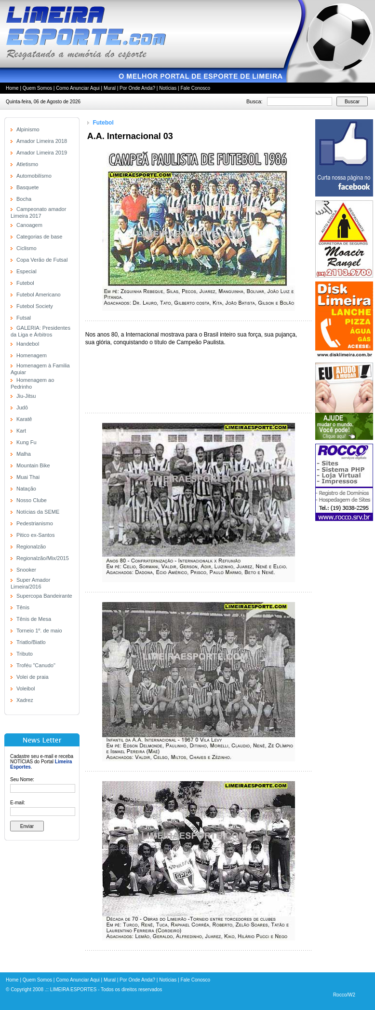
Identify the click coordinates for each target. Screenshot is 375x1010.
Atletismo (27, 164)
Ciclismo (26, 248)
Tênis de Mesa (33, 619)
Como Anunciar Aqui (78, 88)
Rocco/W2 (344, 994)
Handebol (27, 344)
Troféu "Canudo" (35, 665)
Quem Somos (37, 88)
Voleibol (25, 688)
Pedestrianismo (34, 523)
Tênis (22, 607)
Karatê (24, 419)
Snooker (26, 570)
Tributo (24, 654)
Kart (21, 431)
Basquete (27, 187)
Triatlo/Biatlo (31, 642)
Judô (22, 407)
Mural (110, 88)
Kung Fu (26, 442)
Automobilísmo (34, 176)
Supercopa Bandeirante (44, 596)
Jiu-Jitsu (26, 396)
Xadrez (24, 700)
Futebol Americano (38, 294)
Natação (26, 488)
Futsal (23, 318)
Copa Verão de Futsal (41, 260)
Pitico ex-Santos (35, 535)
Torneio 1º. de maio (39, 630)
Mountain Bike (33, 465)
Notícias (167, 88)
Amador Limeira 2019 (41, 152)
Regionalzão (31, 546)
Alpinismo (28, 129)
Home (12, 88)
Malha (23, 454)
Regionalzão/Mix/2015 (42, 558)
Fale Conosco (195, 88)
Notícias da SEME (37, 512)
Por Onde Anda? (137, 88)
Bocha (23, 199)
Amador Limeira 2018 (41, 141)
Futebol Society (34, 306)
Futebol (25, 283)
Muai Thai (28, 477)
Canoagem (29, 225)
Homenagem (31, 355)
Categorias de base (39, 236)
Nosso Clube (31, 500)
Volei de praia (32, 677)
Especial (26, 271)
